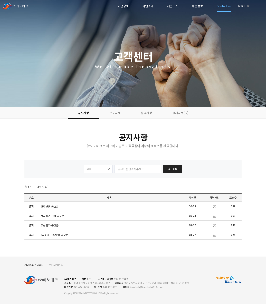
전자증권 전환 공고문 (52, 216)
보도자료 (115, 113)
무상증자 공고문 (50, 225)
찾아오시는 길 (56, 264)
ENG (248, 6)
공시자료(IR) (180, 113)
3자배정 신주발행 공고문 (54, 235)
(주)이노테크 (15, 6)
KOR (240, 6)
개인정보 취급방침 (33, 264)
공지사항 (83, 113)
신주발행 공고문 (50, 206)
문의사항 (146, 113)
